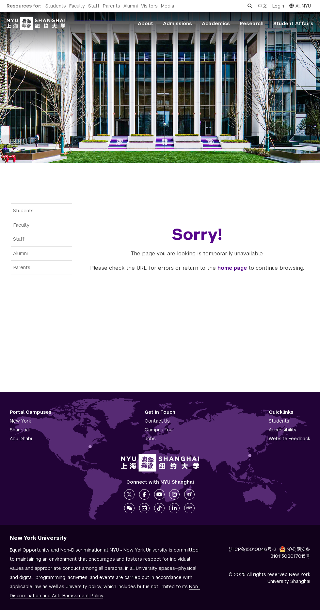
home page (232, 268)
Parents (111, 6)
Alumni (130, 6)
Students (55, 6)
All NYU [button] (300, 6)
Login (278, 6)
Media (167, 6)
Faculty (77, 6)
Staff (94, 6)
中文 (262, 6)
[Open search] (250, 6)
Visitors (149, 6)
